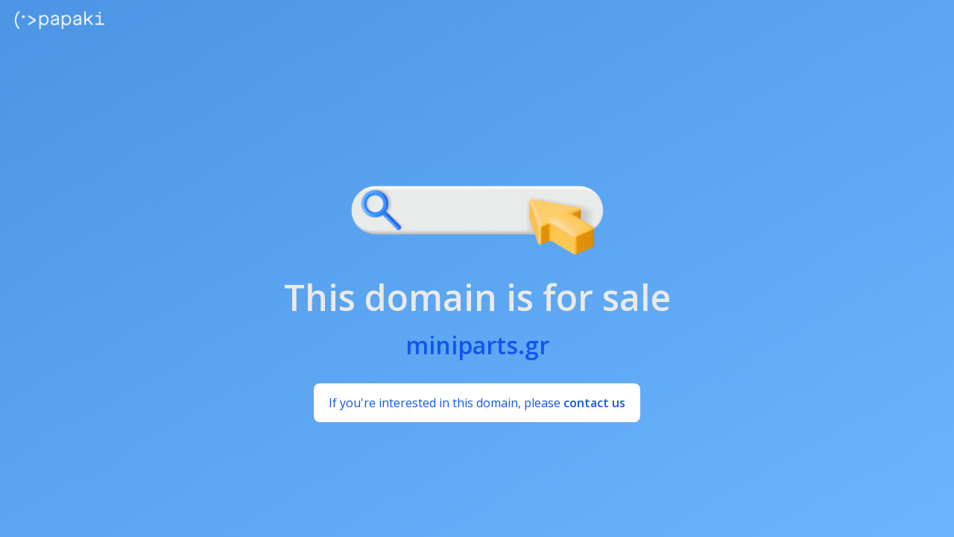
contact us (594, 403)
